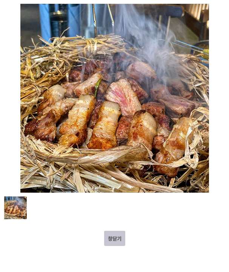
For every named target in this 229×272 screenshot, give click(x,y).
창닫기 (114, 238)
